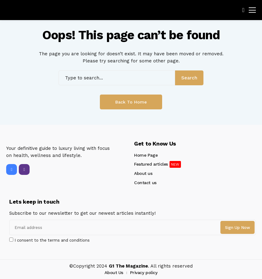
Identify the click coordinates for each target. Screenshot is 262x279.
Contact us (145, 182)
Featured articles (151, 164)
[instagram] (24, 169)
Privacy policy (144, 272)
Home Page (146, 155)
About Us (113, 272)
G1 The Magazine (128, 266)
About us (143, 173)
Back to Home (131, 101)
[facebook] (11, 169)
